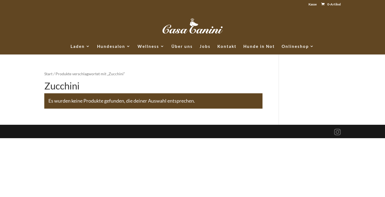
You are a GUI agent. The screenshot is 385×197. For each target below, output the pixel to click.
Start (48, 73)
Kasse (312, 4)
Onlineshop (295, 46)
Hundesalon (111, 46)
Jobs (205, 46)
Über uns (182, 46)
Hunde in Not (259, 46)
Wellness (148, 46)
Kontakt (227, 46)
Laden (78, 46)
